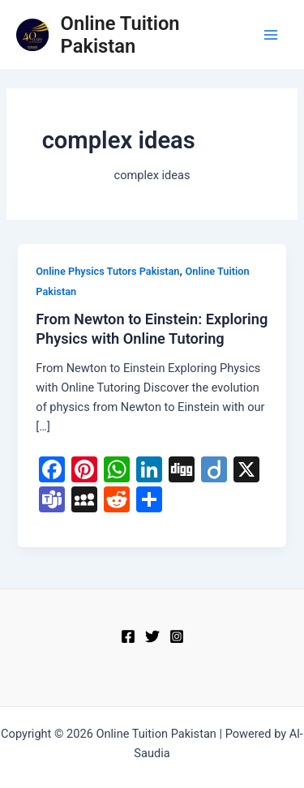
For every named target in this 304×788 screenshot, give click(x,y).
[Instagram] (176, 636)
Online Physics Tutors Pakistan (107, 271)
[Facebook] (128, 636)
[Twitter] (152, 636)
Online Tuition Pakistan (120, 35)
